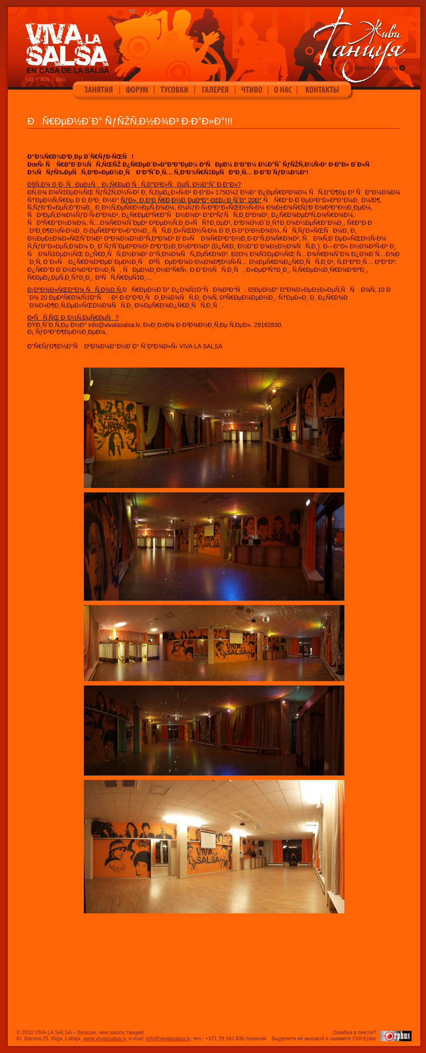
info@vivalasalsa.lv (168, 1039)
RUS (45, 79)
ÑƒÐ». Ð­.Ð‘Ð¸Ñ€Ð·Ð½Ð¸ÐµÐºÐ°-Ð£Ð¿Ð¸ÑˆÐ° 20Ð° (191, 200)
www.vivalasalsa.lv (104, 1039)
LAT (30, 79)
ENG (61, 79)
